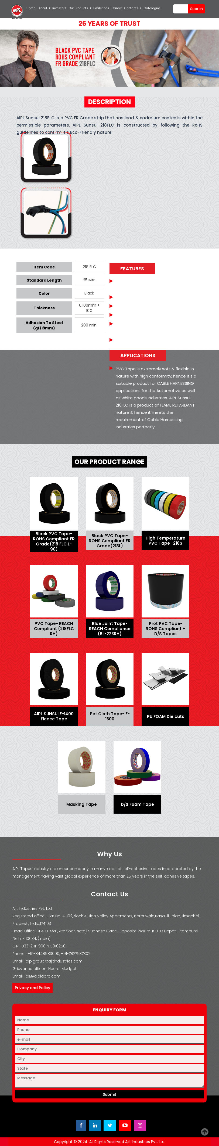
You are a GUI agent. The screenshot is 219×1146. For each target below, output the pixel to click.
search (196, 8)
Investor (59, 8)
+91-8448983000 (43, 953)
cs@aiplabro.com (43, 976)
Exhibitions (101, 8)
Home (30, 8)
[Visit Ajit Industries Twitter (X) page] (110, 1125)
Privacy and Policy (32, 987)
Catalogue (151, 8)
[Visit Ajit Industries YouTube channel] (125, 1125)
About (43, 8)
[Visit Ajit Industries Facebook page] (81, 1125)
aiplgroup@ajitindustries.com (54, 961)
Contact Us (132, 8)
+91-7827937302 (75, 953)
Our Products (78, 8)
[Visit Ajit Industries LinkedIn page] (95, 1125)
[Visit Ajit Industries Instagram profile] (140, 1125)
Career (116, 8)
